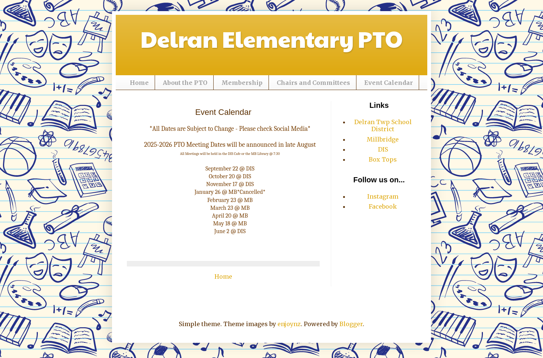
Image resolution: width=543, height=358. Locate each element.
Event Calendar (388, 82)
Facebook (383, 206)
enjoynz (289, 324)
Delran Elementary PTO (272, 38)
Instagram (382, 196)
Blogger (351, 324)
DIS (383, 149)
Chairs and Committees (313, 82)
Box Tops (383, 159)
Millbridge (383, 139)
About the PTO (185, 82)
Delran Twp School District (383, 125)
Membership (242, 82)
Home (139, 82)
